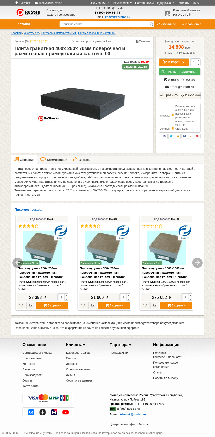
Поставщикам (144, 3)
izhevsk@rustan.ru (133, 414)
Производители (33, 375)
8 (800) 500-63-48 (107, 12)
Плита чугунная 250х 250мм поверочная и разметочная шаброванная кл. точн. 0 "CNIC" (40, 273)
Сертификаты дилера (37, 352)
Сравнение (191, 24)
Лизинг (70, 375)
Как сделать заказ (78, 352)
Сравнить (169, 95)
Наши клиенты (32, 358)
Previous (17, 263)
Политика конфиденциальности (167, 355)
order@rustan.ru (179, 87)
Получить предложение (179, 71)
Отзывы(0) (21, 41)
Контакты (183, 3)
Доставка (72, 363)
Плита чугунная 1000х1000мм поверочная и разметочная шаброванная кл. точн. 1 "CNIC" (164, 273)
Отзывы (28, 380)
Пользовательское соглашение (165, 365)
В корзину (173, 62)
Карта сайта (31, 386)
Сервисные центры (79, 380)
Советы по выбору (165, 378)
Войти (195, 3)
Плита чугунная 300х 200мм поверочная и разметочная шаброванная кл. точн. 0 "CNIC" (102, 273)
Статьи (157, 372)
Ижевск (26, 3)
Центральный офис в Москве (129, 424)
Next (197, 263)
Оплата (71, 358)
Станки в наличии (78, 369)
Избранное (167, 24)
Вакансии (29, 369)
